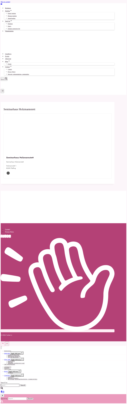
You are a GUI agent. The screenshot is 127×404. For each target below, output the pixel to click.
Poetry (9, 26)
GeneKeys (8, 54)
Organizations (9, 31)
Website (8, 173)
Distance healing (12, 16)
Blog (6, 371)
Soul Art (7, 359)
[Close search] (2, 395)
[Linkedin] (5, 236)
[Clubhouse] (57, 330)
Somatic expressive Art (14, 28)
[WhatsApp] (7, 236)
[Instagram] (3, 236)
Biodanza (8, 8)
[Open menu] (2, 91)
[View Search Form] (4, 79)
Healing (7, 353)
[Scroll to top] (3, 344)
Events (7, 56)
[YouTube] (9, 236)
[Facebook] (1, 236)
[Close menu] (1, 347)
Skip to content (5, 2)
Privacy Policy (12, 72)
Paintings (10, 23)
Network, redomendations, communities (18, 74)
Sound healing (11, 18)
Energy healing (12, 13)
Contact (10, 69)
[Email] (1, 4)
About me (8, 59)
